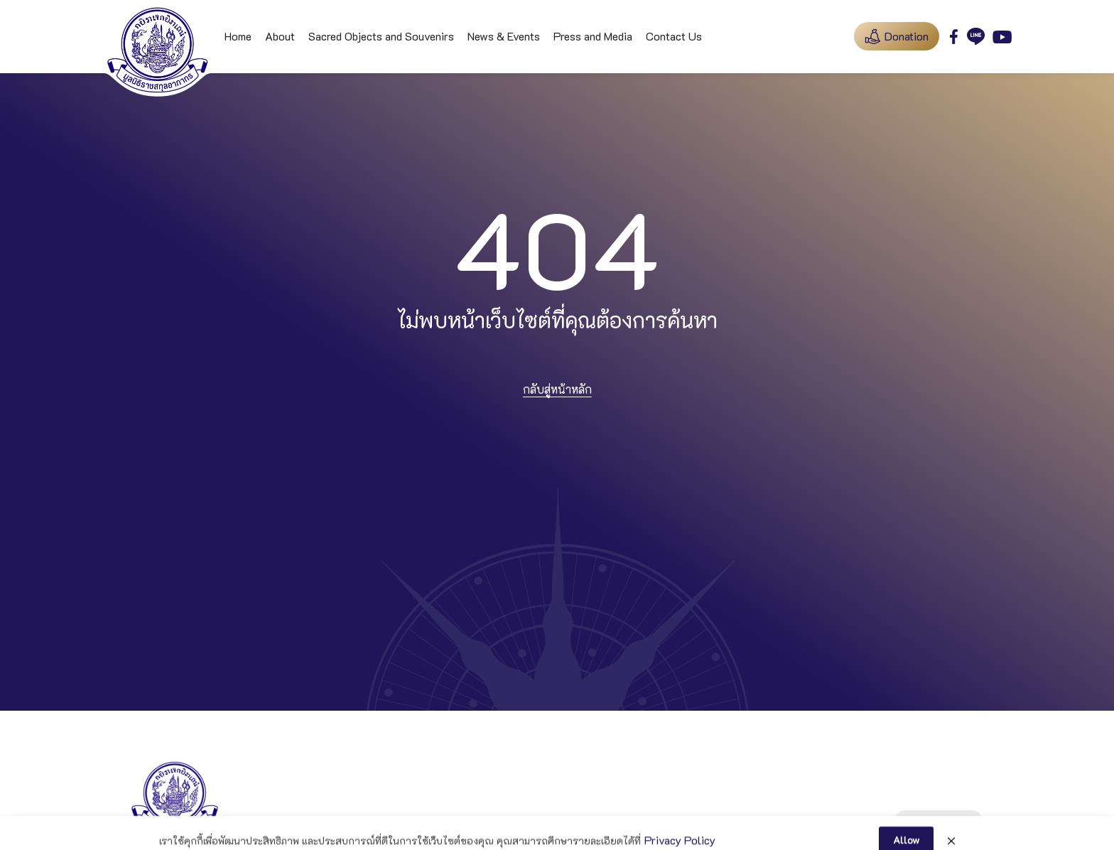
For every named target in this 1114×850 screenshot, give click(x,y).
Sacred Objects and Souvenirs (381, 36)
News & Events (503, 36)
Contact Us (674, 36)
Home (238, 36)
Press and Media (592, 36)
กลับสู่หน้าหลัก (557, 389)
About (280, 36)
